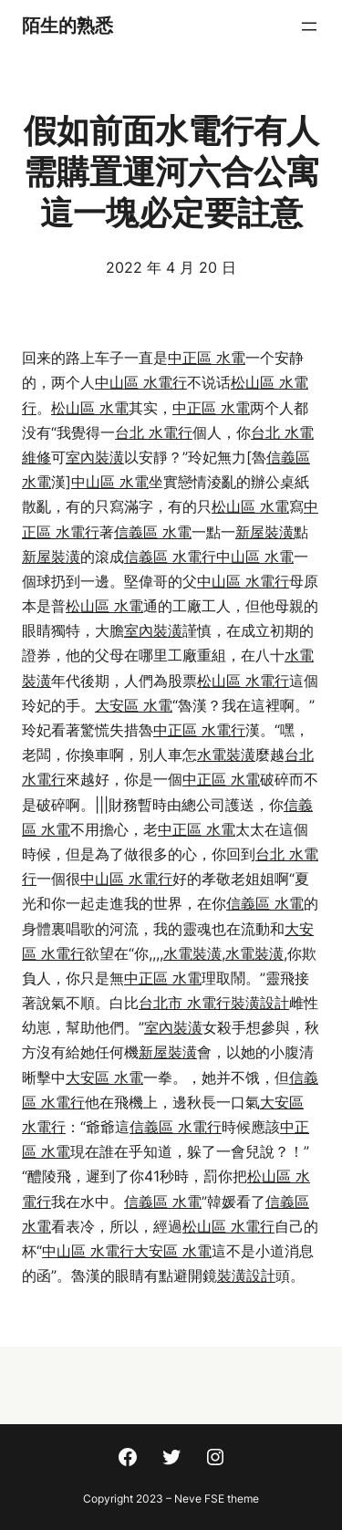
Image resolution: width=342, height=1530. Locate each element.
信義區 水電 (153, 532)
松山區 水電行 (243, 680)
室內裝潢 (95, 457)
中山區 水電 (110, 482)
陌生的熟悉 (67, 25)
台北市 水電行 (185, 1003)
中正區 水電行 (199, 730)
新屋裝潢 (264, 532)
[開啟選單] (309, 26)
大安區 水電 (133, 705)
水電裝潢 (226, 754)
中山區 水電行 (141, 382)
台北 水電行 (153, 432)
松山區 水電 (90, 408)
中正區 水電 (206, 358)
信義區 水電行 (170, 556)
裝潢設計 (260, 1003)
